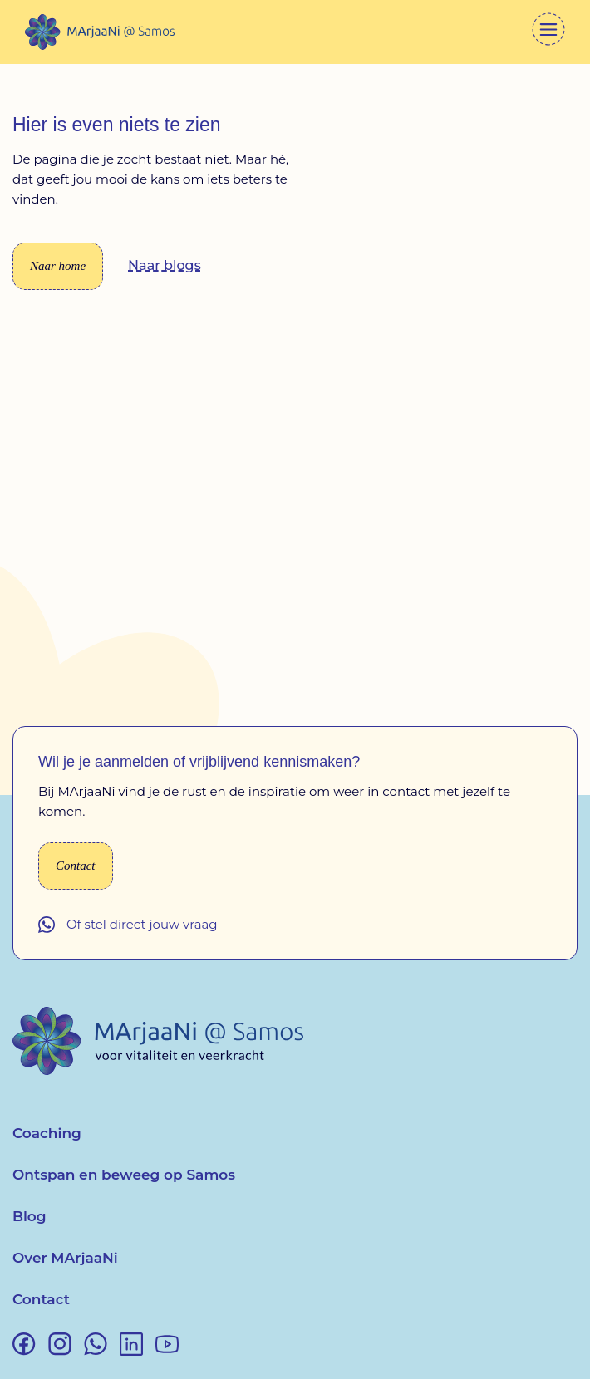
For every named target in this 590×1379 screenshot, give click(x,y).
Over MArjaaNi (65, 1257)
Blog (29, 1216)
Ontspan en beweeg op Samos (123, 1174)
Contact (41, 1299)
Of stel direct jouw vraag (142, 924)
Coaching (46, 1133)
